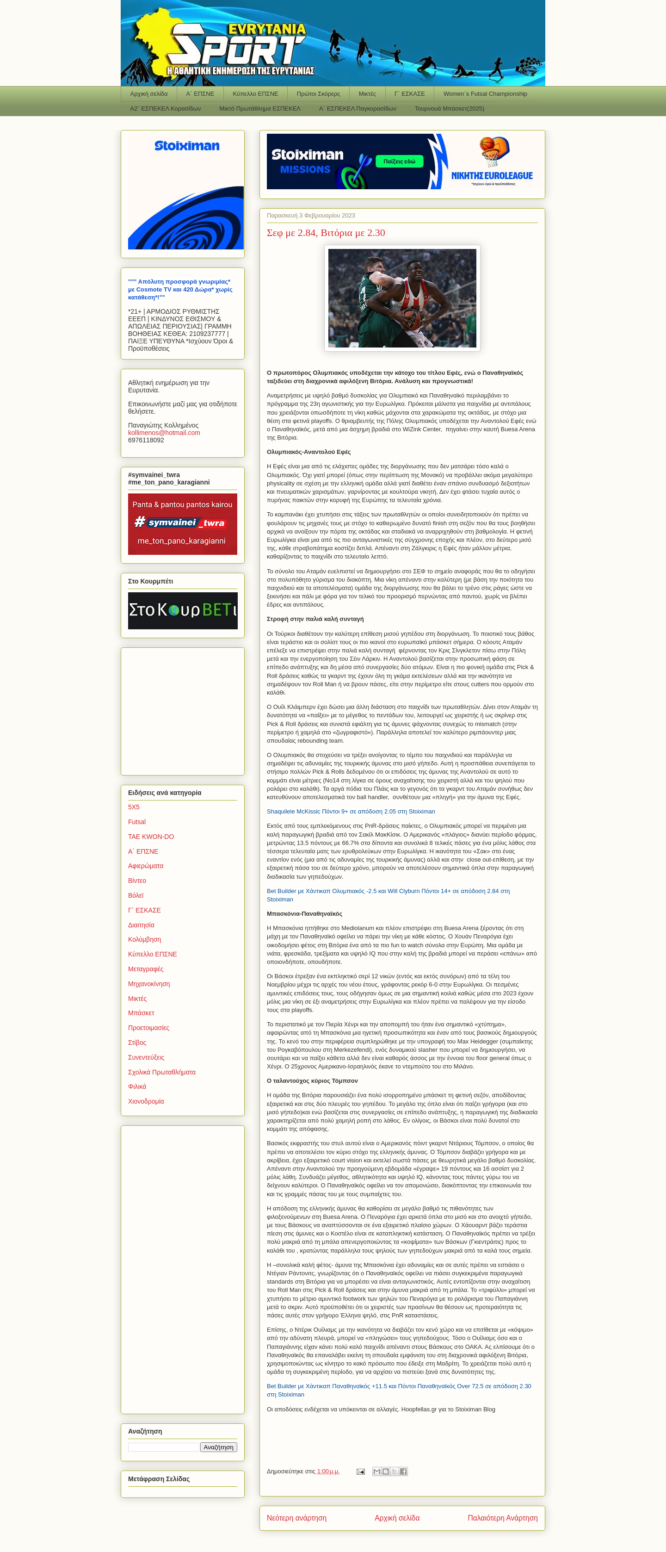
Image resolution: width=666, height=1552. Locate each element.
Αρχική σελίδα (149, 93)
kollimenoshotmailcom (164, 432)
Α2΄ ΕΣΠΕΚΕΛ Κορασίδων (165, 108)
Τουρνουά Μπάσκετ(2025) (449, 108)
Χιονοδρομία (146, 1101)
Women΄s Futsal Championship (485, 93)
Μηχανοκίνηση (149, 983)
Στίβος (137, 1042)
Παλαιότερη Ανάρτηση (503, 1518)
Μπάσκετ (141, 1013)
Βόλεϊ (135, 895)
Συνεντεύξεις (146, 1057)
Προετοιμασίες (148, 1027)
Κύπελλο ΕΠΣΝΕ (255, 93)
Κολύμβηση (144, 939)
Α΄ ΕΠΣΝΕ (200, 93)
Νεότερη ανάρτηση (297, 1518)
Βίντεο (137, 880)
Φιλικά (137, 1086)
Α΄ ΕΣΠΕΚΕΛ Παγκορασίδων (357, 108)
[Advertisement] (186, 709)
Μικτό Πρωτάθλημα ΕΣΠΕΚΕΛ (260, 108)
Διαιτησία (141, 925)
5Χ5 (134, 807)
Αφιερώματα (145, 865)
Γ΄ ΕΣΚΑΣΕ (410, 93)
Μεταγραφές (145, 969)
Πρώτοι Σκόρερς (318, 93)
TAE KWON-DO (151, 836)
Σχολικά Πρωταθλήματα (162, 1072)
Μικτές (367, 93)
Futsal (137, 822)
